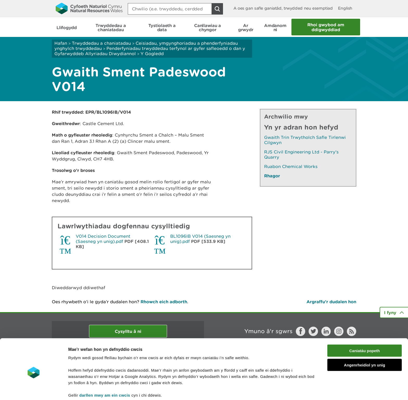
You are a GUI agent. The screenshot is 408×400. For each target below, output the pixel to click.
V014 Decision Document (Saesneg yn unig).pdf (103, 239)
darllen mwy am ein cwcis (104, 373)
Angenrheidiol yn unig (364, 342)
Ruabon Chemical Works (290, 166)
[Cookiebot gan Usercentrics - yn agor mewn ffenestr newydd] (33, 390)
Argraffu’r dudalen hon (331, 301)
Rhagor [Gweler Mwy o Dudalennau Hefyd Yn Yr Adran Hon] (272, 175)
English (345, 8)
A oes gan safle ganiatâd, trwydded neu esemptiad (283, 8)
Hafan (60, 43)
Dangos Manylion (289, 390)
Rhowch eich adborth (164, 301)
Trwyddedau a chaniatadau (101, 43)
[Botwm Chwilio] (217, 9)
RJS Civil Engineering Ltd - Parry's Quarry (301, 154)
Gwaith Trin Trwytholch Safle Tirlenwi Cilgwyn (305, 140)
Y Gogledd (152, 53)
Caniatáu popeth (364, 328)
